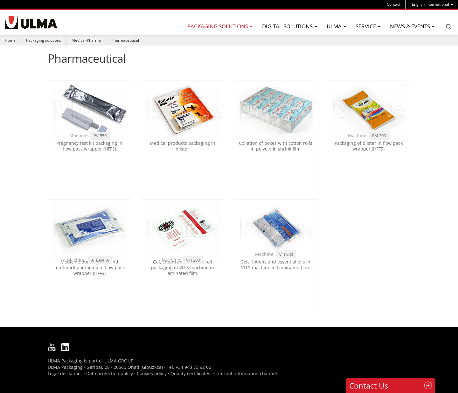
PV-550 (100, 135)
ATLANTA (100, 260)
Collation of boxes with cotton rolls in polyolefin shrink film (275, 146)
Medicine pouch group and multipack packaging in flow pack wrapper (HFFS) (89, 267)
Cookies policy (152, 373)
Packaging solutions (43, 40)
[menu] (432, 4)
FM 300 (379, 135)
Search (448, 27)
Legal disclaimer (65, 373)
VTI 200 (193, 260)
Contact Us (368, 385)
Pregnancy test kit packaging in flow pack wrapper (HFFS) (89, 146)
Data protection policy (109, 373)
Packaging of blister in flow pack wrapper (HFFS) (369, 146)
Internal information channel (246, 373)
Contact (393, 4)
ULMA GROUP (118, 361)
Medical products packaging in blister (182, 146)
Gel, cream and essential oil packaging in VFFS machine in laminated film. (182, 267)
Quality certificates (190, 373)
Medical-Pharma (86, 40)
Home (10, 40)
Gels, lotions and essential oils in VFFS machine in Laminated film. (275, 264)
